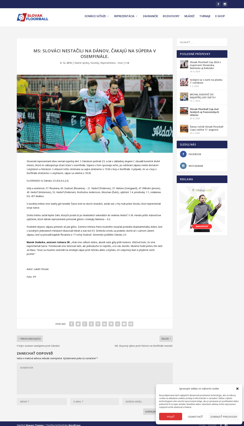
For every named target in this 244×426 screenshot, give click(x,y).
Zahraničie (150, 18)
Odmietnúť (195, 416)
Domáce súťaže (95, 18)
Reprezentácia (124, 18)
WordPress (74, 422)
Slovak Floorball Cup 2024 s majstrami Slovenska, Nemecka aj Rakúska (205, 62)
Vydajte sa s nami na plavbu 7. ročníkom (206, 78)
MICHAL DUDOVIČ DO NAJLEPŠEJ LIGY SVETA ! (203, 93)
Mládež (189, 18)
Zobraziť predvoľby (223, 416)
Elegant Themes (35, 422)
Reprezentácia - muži (111, 59)
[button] (237, 388)
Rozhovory (171, 18)
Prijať (170, 416)
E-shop (220, 18)
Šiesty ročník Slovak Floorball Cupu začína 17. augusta (206, 125)
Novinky (94, 59)
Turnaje (204, 18)
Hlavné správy (81, 59)
